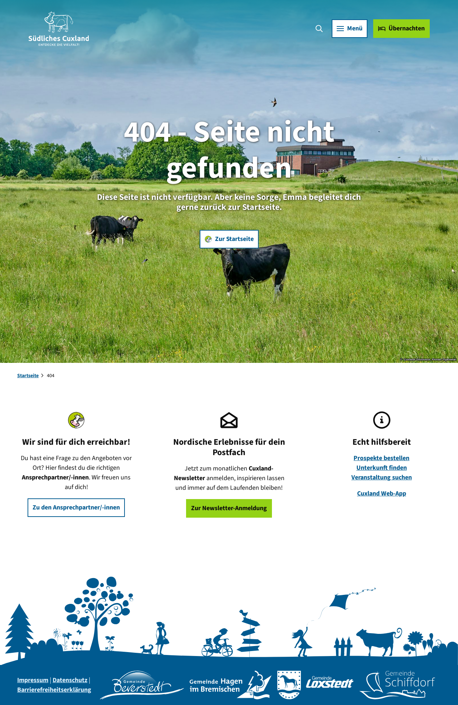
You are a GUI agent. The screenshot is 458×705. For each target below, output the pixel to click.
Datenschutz (70, 680)
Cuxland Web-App (381, 493)
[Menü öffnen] (349, 28)
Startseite (28, 375)
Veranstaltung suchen (381, 477)
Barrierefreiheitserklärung (54, 689)
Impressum (32, 680)
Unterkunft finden (381, 467)
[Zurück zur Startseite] (59, 28)
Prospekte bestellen (382, 458)
